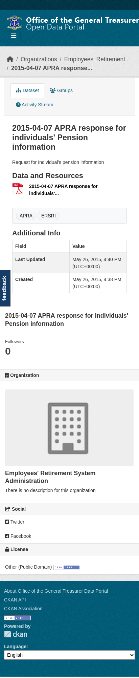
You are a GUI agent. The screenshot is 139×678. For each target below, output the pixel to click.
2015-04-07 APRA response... (51, 68)
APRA (26, 215)
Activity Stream (34, 104)
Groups (61, 90)
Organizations (39, 59)
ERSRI (48, 215)
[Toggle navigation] (14, 36)
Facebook (18, 536)
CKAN (15, 634)
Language (15, 646)
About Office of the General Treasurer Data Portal (56, 591)
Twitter (14, 522)
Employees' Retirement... (97, 59)
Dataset (27, 90)
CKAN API (15, 599)
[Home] (10, 59)
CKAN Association (23, 608)
